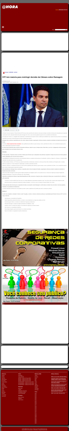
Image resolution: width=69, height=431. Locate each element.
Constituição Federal (22, 392)
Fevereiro (36, 376)
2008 (36, 416)
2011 (36, 412)
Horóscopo (4, 396)
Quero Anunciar (21, 397)
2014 (36, 408)
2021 (36, 399)
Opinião (3, 375)
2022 (36, 398)
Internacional (4, 379)
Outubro (36, 387)
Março (36, 378)
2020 (36, 401)
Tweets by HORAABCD (6, 366)
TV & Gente (4, 394)
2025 (36, 394)
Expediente (20, 375)
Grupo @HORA (21, 376)
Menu (3, 27)
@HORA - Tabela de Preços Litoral (24, 379)
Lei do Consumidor (21, 393)
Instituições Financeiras (22, 390)
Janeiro (36, 375)
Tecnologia (4, 385)
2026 (36, 393)
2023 (36, 397)
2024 (36, 396)
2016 (36, 406)
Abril (35, 379)
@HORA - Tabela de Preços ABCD (24, 378)
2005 (36, 420)
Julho (36, 383)
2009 (36, 415)
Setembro (36, 385)
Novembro (36, 388)
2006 (36, 419)
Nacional (6, 72)
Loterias (19, 389)
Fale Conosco (20, 399)
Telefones (20, 398)
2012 (36, 411)
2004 (36, 421)
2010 (36, 414)
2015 (36, 407)
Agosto (36, 384)
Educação (3, 392)
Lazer (3, 389)
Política (3, 376)
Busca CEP (20, 388)
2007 (36, 417)
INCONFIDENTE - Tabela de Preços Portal (26, 384)
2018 (36, 403)
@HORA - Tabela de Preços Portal (24, 380)
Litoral (3, 383)
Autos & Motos (4, 387)
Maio (35, 380)
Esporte (3, 384)
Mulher (3, 388)
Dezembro (36, 389)
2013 (36, 410)
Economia (3, 380)
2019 (36, 402)
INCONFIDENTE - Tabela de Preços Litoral (26, 383)
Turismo (3, 393)
